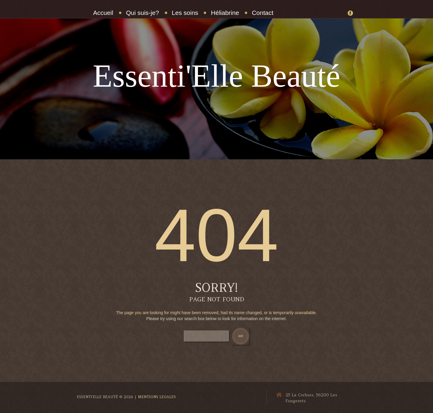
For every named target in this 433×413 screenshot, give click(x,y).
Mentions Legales (157, 397)
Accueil (103, 12)
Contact (262, 12)
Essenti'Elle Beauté (216, 75)
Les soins (185, 12)
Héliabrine (225, 12)
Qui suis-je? (142, 12)
